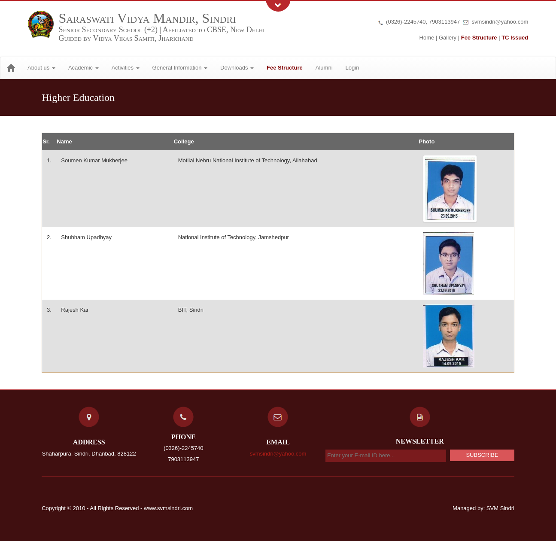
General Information (180, 67)
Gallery (447, 37)
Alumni (324, 67)
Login (352, 67)
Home (426, 37)
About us (41, 67)
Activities (126, 67)
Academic (83, 67)
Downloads (237, 67)
